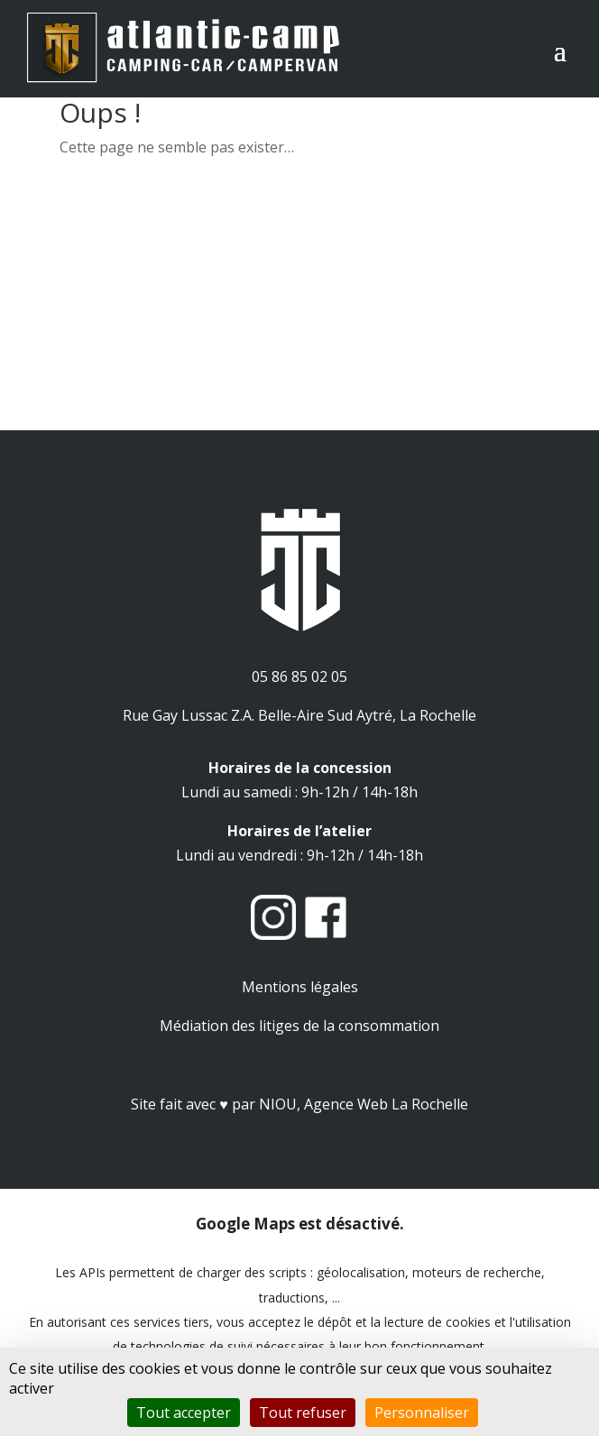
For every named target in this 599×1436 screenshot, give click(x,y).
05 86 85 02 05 (299, 676)
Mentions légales (300, 987)
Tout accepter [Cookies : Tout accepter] (183, 1412)
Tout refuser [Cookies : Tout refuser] (302, 1412)
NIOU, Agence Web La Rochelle (363, 1104)
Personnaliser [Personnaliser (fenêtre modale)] (421, 1412)
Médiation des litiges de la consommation (299, 1026)
